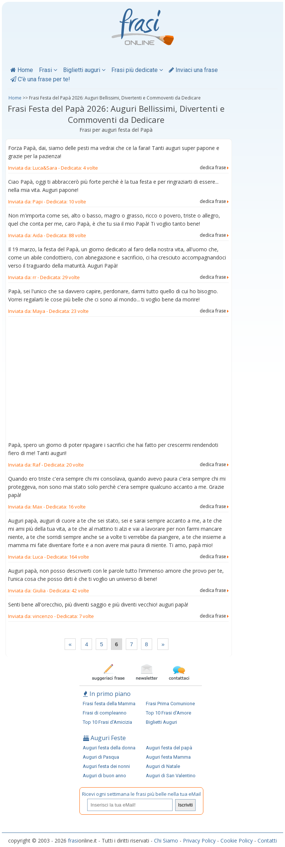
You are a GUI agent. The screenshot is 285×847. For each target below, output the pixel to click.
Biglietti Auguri (161, 722)
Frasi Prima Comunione (170, 703)
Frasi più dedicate (137, 69)
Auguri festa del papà (169, 747)
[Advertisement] (118, 380)
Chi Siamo (166, 840)
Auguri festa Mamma (168, 757)
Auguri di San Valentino (171, 775)
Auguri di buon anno (104, 775)
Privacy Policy (199, 840)
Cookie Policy (236, 840)
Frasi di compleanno (105, 713)
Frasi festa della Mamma (109, 703)
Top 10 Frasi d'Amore (168, 713)
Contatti (267, 840)
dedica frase (214, 167)
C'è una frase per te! (40, 79)
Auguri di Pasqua (101, 757)
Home (21, 69)
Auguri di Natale (163, 766)
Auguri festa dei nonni (106, 766)
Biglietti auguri (84, 69)
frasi (73, 840)
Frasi (48, 69)
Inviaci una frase (193, 69)
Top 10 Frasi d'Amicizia (107, 722)
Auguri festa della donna (109, 747)
